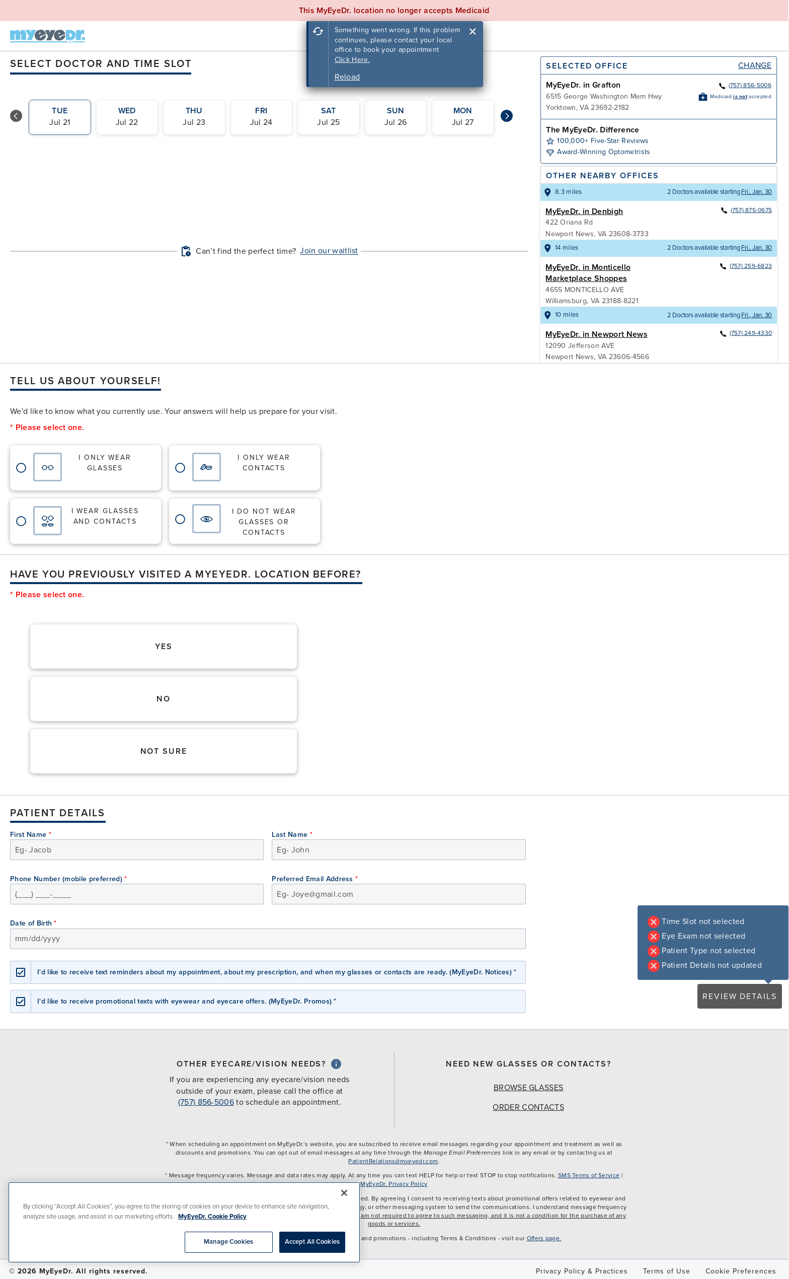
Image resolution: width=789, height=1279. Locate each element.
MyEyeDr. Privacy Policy (393, 1183)
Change (754, 65)
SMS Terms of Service (588, 1175)
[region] (184, 1222)
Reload (347, 77)
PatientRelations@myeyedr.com (393, 1161)
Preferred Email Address (315, 879)
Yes (164, 647)
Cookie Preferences (740, 1271)
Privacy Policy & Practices (582, 1271)
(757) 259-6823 (745, 265)
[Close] (344, 1193)
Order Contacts (528, 1107)
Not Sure (163, 751)
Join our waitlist (329, 251)
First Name (30, 834)
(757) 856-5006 (744, 85)
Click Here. (352, 59)
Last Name (292, 834)
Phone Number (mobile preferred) (68, 879)
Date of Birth (33, 923)
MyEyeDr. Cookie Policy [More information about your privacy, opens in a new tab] (212, 1217)
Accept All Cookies (312, 1242)
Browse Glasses (528, 1088)
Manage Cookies (228, 1242)
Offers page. (544, 1238)
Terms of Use (666, 1271)
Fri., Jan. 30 (756, 192)
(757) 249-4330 (745, 332)
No (163, 699)
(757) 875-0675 (746, 210)
